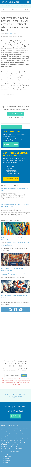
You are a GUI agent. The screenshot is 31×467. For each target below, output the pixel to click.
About (6, 455)
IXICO (15, 242)
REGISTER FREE (11, 144)
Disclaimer (7, 460)
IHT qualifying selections (12, 173)
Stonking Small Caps (11, 171)
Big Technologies (11, 273)
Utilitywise (9, 33)
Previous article (7, 127)
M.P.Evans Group (12, 274)
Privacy (6, 462)
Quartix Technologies (20, 244)
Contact (7, 458)
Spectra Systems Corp (6, 245)
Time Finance (10, 300)
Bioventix (19, 273)
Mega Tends (9, 168)
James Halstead (22, 242)
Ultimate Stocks (10, 165)
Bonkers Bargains (11, 170)
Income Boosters (11, 166)
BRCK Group (10, 242)
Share (20, 36)
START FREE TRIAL (11, 179)
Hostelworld (4, 274)
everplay (24, 273)
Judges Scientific (10, 244)
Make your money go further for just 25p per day (14, 5)
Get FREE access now (15, 114)
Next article (17, 127)
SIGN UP (15, 416)
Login (21, 117)
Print (15, 36)
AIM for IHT (8, 457)
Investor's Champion (11, 2)
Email (10, 36)
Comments (4, 36)
